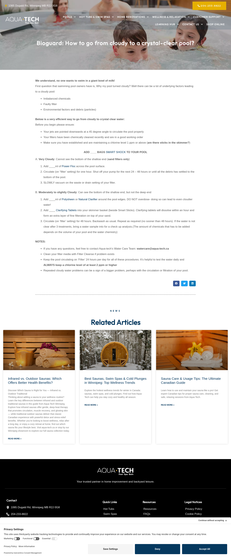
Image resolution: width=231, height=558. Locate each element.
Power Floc (68, 166)
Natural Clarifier (87, 199)
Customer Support (209, 17)
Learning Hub (167, 24)
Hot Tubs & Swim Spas (96, 17)
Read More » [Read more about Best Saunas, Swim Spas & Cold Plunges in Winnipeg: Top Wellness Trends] (91, 405)
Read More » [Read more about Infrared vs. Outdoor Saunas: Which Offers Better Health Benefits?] (14, 439)
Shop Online (215, 24)
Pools (69, 17)
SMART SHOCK (116, 152)
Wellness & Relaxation (171, 17)
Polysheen (68, 199)
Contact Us (192, 24)
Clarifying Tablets (66, 210)
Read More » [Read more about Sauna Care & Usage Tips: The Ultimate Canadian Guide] (167, 405)
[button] (176, 283)
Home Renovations (133, 17)
